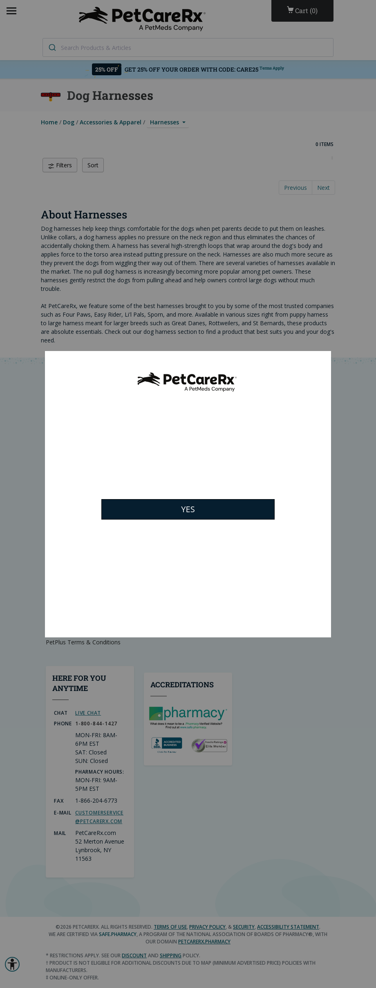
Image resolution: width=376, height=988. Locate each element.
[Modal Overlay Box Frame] (188, 494)
